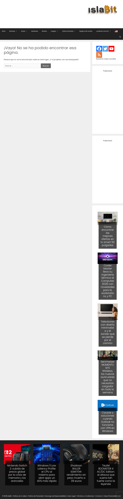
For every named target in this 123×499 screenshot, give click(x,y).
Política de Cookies (20, 496)
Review (44, 31)
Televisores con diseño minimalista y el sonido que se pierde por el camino (108, 332)
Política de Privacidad (35, 496)
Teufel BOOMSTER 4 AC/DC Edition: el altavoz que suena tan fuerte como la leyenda (106, 475)
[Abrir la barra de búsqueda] (120, 37)
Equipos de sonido (85, 31)
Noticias (14, 31)
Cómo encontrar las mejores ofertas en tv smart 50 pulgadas (108, 236)
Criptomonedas (69, 31)
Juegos (55, 31)
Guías (25, 31)
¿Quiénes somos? (104, 31)
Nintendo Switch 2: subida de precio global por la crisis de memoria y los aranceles (17, 473)
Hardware (34, 31)
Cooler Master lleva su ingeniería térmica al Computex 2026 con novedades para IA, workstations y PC (108, 281)
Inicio (3, 31)
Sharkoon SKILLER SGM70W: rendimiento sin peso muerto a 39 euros (76, 473)
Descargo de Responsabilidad (55, 496)
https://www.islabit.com (112, 496)
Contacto (98, 496)
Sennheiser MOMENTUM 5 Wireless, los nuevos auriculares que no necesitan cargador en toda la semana (108, 377)
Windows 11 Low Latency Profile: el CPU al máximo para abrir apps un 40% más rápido (47, 473)
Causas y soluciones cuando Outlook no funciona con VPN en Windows (108, 422)
